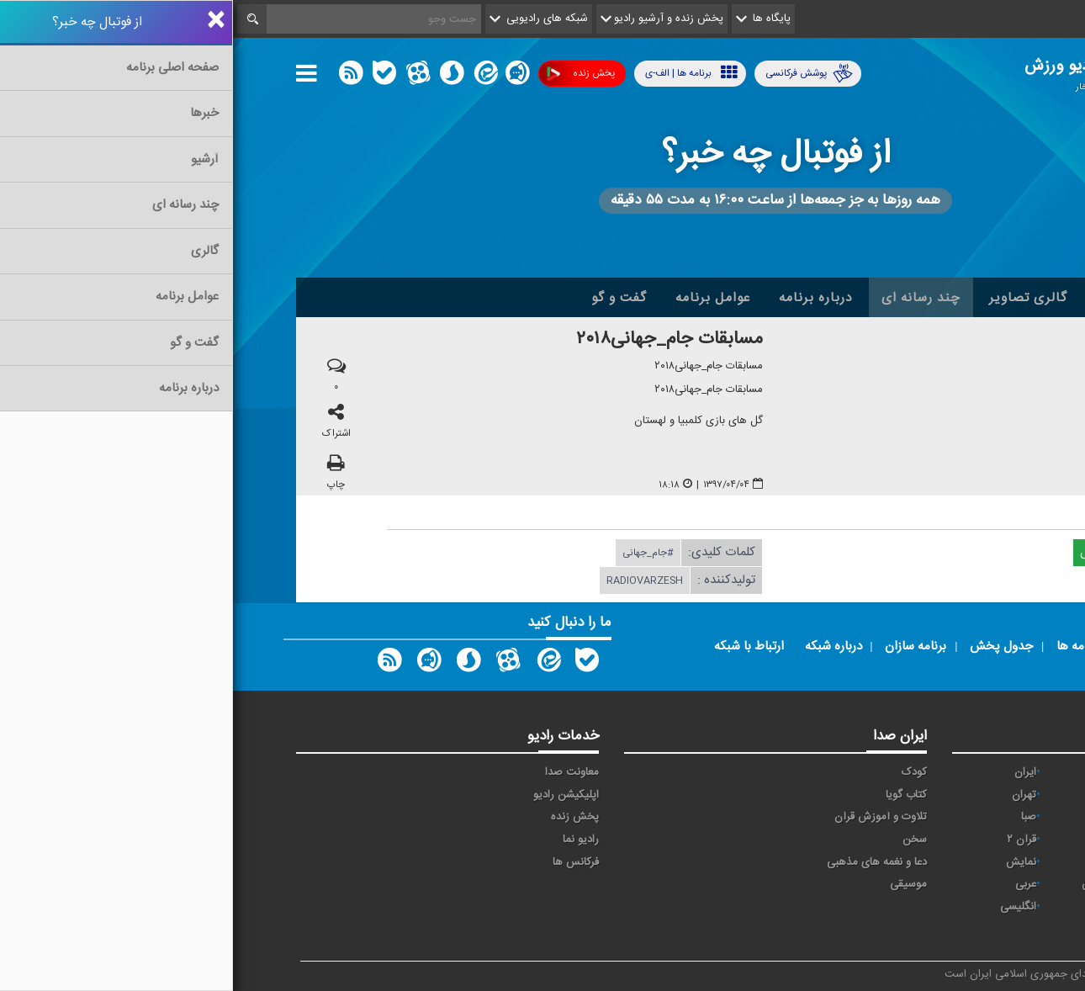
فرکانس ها (343, 862)
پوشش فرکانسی (576, 73)
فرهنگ (989, 839)
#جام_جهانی (415, 553)
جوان (993, 817)
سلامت (888, 817)
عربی (792, 884)
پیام (996, 795)
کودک (681, 772)
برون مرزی (981, 907)
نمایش (788, 862)
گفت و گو (386, 298)
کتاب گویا (673, 795)
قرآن (894, 839)
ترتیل (892, 795)
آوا (999, 772)
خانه (995, 298)
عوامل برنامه (479, 298)
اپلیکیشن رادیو (333, 795)
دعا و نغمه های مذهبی (644, 862)
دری (895, 907)
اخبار (939, 298)
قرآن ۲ (788, 839)
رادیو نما (348, 839)
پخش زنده (348, 73)
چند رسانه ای (688, 298)
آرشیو (879, 298)
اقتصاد (890, 772)
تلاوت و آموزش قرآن (647, 817)
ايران (792, 772)
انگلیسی (785, 907)
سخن (682, 839)
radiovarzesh (411, 581)
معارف (890, 862)
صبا (795, 817)
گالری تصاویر (795, 298)
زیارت (993, 928)
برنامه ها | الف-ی (458, 73)
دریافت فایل (885, 553)
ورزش (991, 884)
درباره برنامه (583, 298)
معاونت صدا (339, 772)
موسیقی (675, 884)
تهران (791, 795)
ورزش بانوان (876, 884)
